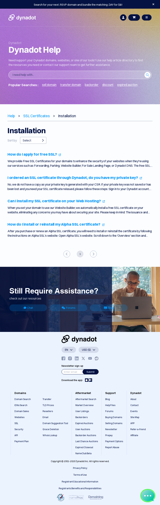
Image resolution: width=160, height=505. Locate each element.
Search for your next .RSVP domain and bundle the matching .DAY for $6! (78, 4)
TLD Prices (48, 405)
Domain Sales (21, 411)
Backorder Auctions (85, 435)
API (16, 435)
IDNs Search (20, 405)
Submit (90, 371)
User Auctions (82, 429)
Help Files (110, 405)
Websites (19, 417)
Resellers (48, 411)
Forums (68, 308)
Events (133, 411)
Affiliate (134, 435)
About (133, 399)
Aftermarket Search (85, 399)
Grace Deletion (51, 429)
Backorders (81, 417)
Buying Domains (113, 417)
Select (33, 140)
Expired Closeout (84, 447)
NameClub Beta (83, 453)
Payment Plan (21, 441)
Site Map (134, 417)
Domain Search (22, 399)
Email (45, 417)
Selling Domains (113, 423)
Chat (28, 308)
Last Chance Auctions (86, 441)
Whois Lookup (50, 435)
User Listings (82, 411)
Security (18, 429)
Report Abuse (112, 447)
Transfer (47, 399)
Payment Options (114, 441)
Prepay (109, 435)
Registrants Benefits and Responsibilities (80, 488)
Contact (134, 405)
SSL (16, 423)
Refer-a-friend (138, 429)
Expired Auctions (84, 423)
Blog (109, 308)
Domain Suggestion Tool (55, 423)
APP (132, 423)
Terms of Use (80, 474)
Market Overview (84, 405)
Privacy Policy (80, 468)
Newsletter (111, 429)
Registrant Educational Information (80, 481)
